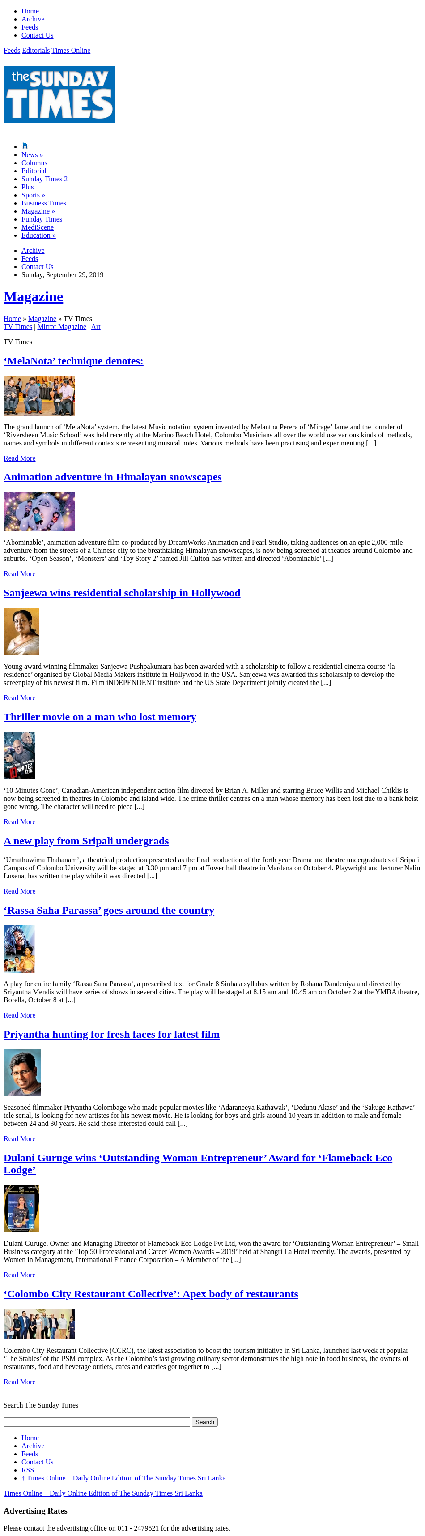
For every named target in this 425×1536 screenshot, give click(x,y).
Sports (33, 195)
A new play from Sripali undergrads (86, 841)
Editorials (36, 50)
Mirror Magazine (61, 326)
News (32, 154)
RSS (27, 1470)
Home (30, 11)
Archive (33, 19)
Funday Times (41, 219)
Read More (20, 458)
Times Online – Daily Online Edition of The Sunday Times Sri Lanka (123, 1478)
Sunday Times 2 (44, 179)
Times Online (70, 50)
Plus (27, 187)
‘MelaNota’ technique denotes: (74, 361)
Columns (34, 163)
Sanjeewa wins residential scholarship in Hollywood (122, 593)
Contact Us (37, 35)
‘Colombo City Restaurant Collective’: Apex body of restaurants (151, 1294)
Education (38, 235)
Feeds (29, 27)
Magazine (38, 211)
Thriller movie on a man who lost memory (100, 717)
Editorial (34, 171)
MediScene (37, 227)
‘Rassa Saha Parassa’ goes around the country (109, 910)
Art (95, 326)
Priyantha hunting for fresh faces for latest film (112, 1034)
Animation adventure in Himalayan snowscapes (113, 477)
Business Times (43, 203)
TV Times (18, 326)
